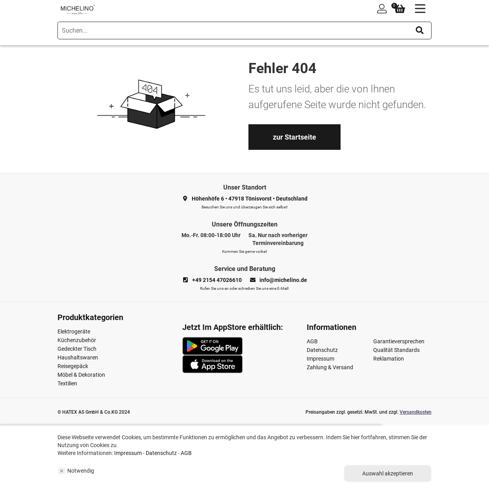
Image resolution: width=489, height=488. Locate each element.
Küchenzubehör (76, 340)
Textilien (67, 383)
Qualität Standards (396, 350)
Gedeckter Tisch (76, 349)
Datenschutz (322, 350)
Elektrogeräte (73, 331)
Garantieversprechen (398, 341)
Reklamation (388, 358)
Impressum (320, 358)
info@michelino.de (283, 280)
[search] (244, 30)
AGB (312, 341)
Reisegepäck (72, 366)
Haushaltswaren (77, 357)
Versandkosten (416, 412)
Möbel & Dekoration (81, 375)
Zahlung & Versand (330, 367)
